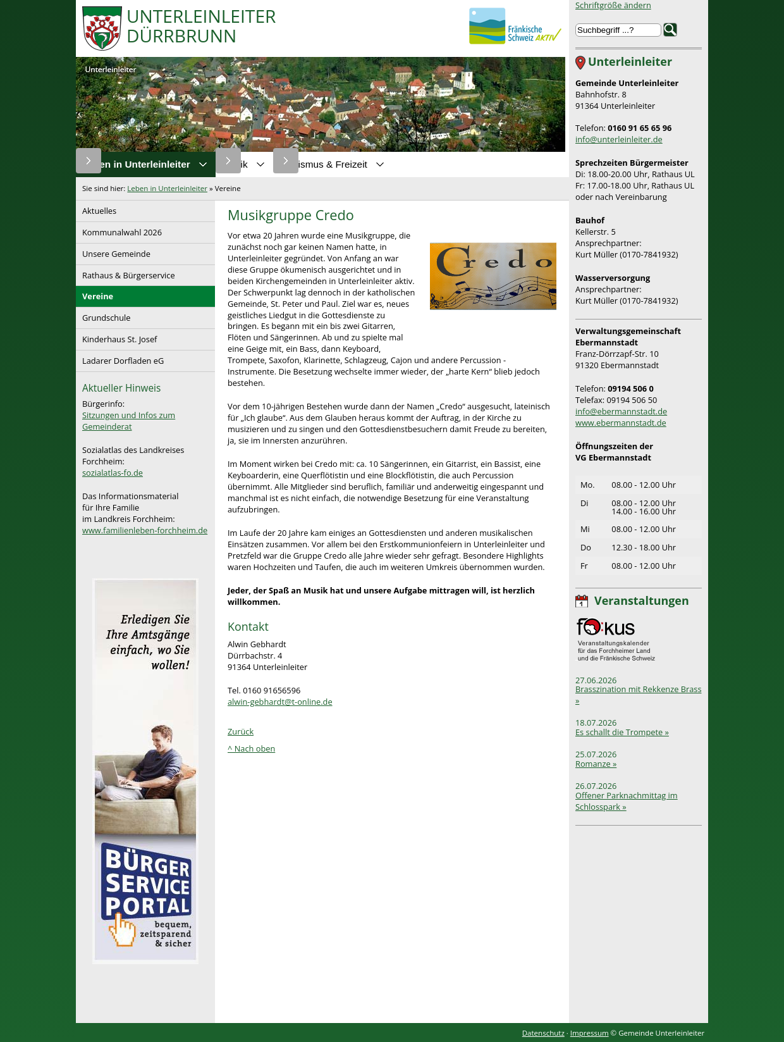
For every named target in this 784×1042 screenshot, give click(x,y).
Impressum (589, 1033)
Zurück (241, 731)
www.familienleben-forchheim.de (144, 530)
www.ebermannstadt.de (620, 422)
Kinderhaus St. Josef (116, 337)
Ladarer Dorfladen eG (120, 358)
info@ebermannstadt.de (621, 411)
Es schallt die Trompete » (622, 732)
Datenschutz (543, 1033)
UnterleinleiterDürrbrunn (201, 26)
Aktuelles (96, 208)
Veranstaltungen (641, 600)
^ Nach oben (251, 748)
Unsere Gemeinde (113, 251)
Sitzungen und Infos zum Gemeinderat (128, 420)
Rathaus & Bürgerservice (125, 273)
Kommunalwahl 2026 (119, 230)
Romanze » (595, 763)
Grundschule (103, 315)
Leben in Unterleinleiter (167, 188)
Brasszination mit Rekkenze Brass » (638, 694)
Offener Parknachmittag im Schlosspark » (626, 801)
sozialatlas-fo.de (112, 472)
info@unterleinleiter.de (619, 139)
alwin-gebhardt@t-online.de (280, 701)
